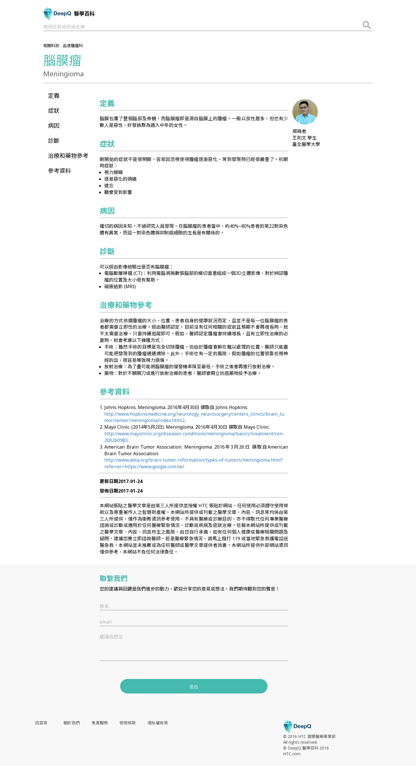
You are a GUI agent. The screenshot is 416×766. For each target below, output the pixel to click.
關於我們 (72, 723)
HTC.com (291, 753)
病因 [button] (54, 125)
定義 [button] (54, 95)
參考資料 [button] (59, 171)
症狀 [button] (54, 110)
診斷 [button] (54, 141)
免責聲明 (100, 723)
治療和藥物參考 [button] (68, 156)
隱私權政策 (158, 723)
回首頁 (41, 723)
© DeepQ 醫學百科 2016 (306, 748)
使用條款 (128, 723)
